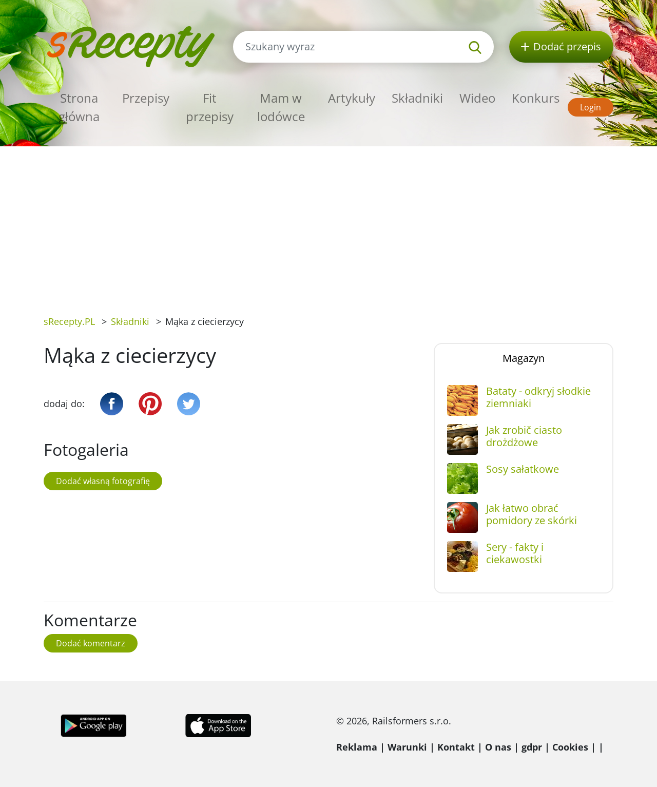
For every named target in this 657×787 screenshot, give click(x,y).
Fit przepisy (210, 107)
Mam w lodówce (281, 107)
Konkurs (535, 97)
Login (590, 107)
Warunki (407, 747)
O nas (498, 747)
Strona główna (79, 107)
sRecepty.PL (69, 321)
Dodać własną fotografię (103, 481)
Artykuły (351, 97)
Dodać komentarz (90, 643)
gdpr (531, 747)
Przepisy (145, 97)
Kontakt (456, 747)
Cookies (570, 747)
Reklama (356, 747)
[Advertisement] (328, 223)
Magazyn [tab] (524, 358)
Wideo (477, 97)
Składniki (417, 97)
